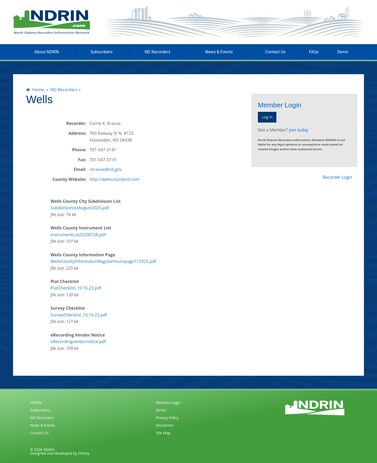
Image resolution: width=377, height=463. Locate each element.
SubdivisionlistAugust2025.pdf (80, 208)
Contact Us (275, 51)
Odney (83, 453)
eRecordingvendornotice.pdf (78, 341)
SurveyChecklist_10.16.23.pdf (79, 315)
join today (298, 130)
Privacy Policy (167, 417)
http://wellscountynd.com (115, 179)
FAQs (314, 51)
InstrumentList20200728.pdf (78, 235)
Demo (342, 51)
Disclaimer (164, 425)
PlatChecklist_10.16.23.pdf (76, 288)
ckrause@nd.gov (105, 169)
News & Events (219, 51)
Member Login (168, 402)
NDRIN (36, 402)
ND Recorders (157, 51)
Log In (267, 116)
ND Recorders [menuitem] (63, 89)
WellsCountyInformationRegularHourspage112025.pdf (103, 261)
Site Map (163, 432)
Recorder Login (337, 177)
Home (35, 89)
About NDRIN (46, 51)
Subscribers (101, 51)
